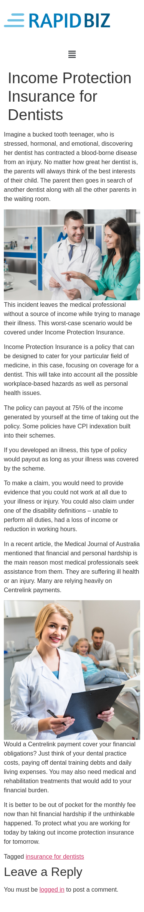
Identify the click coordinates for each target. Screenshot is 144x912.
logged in (52, 889)
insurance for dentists (55, 856)
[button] (71, 54)
